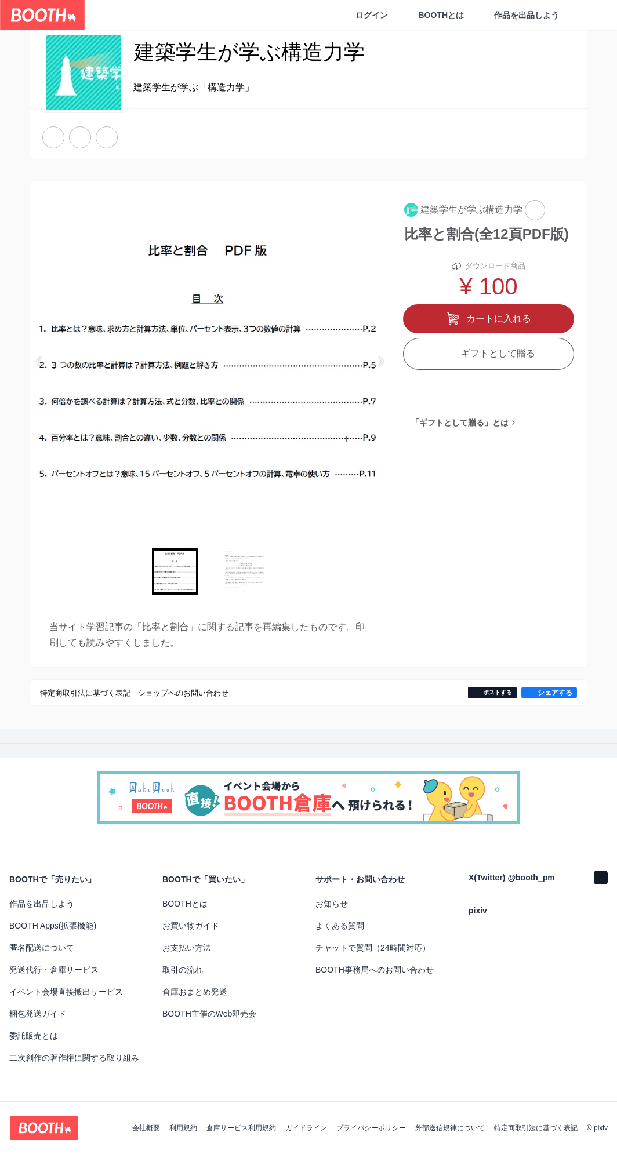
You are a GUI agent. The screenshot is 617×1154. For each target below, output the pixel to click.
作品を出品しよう (526, 15)
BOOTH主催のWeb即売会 (209, 1013)
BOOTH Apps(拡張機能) (52, 925)
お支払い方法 (186, 947)
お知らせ (331, 903)
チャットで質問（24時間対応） (372, 947)
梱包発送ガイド (37, 1013)
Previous (39, 361)
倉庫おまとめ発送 (194, 991)
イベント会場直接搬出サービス (66, 991)
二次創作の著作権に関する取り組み (74, 1057)
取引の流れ (182, 969)
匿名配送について (41, 947)
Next (380, 361)
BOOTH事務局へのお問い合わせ (374, 969)
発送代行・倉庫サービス (54, 969)
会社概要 (146, 1127)
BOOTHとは (441, 15)
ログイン (371, 15)
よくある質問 (339, 925)
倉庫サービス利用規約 (241, 1127)
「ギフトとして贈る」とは (460, 426)
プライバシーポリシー (371, 1127)
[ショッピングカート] (589, 15)
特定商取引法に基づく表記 (536, 1127)
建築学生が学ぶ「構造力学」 (193, 88)
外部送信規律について (450, 1127)
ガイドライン (306, 1127)
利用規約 (183, 1127)
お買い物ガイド (190, 925)
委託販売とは (33, 1035)
